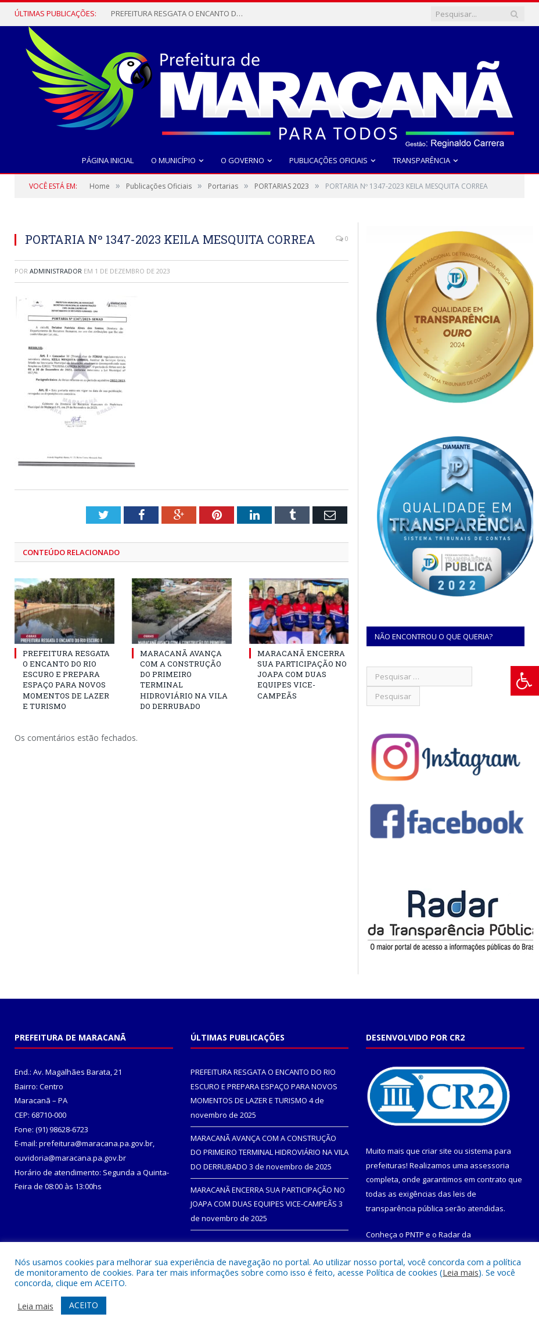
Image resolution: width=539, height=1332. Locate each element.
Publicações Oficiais (328, 160)
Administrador (56, 271)
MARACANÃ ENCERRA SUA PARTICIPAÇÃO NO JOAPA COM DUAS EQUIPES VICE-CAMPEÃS (302, 674)
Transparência (421, 160)
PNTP (414, 1234)
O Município (173, 160)
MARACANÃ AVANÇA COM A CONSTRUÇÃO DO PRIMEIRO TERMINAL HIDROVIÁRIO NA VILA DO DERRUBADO (269, 1152)
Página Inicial (108, 160)
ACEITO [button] (83, 1305)
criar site (437, 1151)
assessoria (489, 1165)
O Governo (242, 160)
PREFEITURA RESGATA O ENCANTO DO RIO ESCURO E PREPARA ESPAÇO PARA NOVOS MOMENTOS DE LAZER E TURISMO (180, 14)
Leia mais (461, 1272)
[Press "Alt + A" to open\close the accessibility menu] (525, 681)
